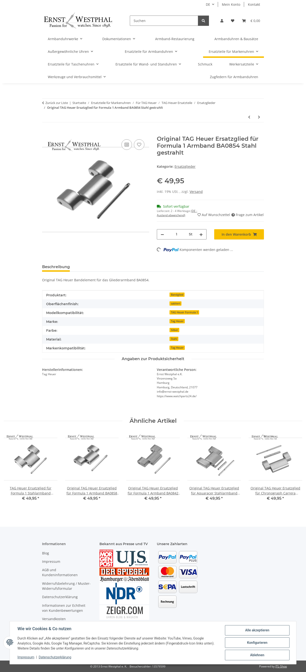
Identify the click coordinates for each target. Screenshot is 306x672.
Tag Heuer (177, 321)
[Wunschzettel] (232, 20)
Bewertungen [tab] (91, 267)
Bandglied (177, 294)
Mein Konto (231, 4)
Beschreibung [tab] (56, 267)
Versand (196, 191)
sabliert (175, 303)
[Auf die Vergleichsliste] (126, 144)
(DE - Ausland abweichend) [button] (177, 213)
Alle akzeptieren (257, 630)
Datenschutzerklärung (55, 657)
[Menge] (176, 234)
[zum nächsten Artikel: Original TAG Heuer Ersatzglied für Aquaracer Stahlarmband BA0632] (259, 117)
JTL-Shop (281, 666)
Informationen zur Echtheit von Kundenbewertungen (63, 608)
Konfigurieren (257, 643)
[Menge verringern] (162, 234)
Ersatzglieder (185, 166)
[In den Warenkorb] (46, 132)
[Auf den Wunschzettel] (139, 144)
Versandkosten (54, 619)
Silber (174, 330)
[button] (222, 20)
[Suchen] (164, 21)
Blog (45, 553)
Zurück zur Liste (56, 103)
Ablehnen (257, 655)
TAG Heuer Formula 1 (184, 312)
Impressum (25, 657)
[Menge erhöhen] (201, 234)
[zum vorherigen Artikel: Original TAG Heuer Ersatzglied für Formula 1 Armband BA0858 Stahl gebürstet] (249, 117)
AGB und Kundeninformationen (60, 572)
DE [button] (208, 4)
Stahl (174, 339)
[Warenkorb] (251, 20)
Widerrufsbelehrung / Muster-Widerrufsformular (66, 586)
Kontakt (254, 4)
